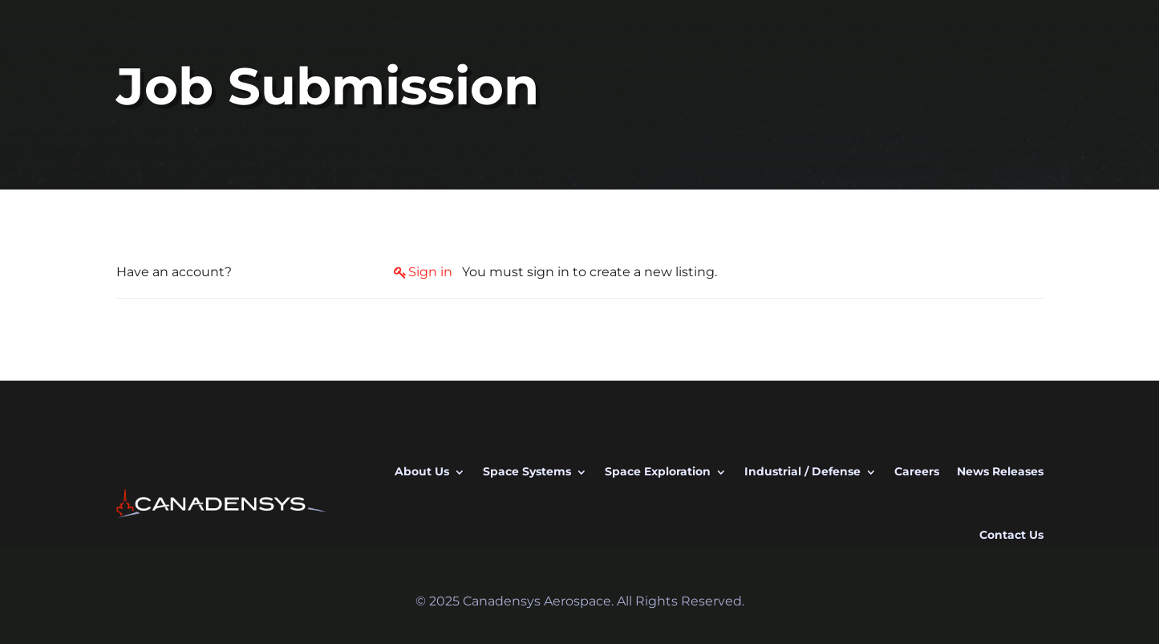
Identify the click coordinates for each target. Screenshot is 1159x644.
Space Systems (527, 471)
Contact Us (1011, 535)
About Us (422, 471)
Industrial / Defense (802, 471)
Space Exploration (658, 471)
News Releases (1000, 471)
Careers (916, 471)
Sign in (430, 271)
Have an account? (174, 271)
